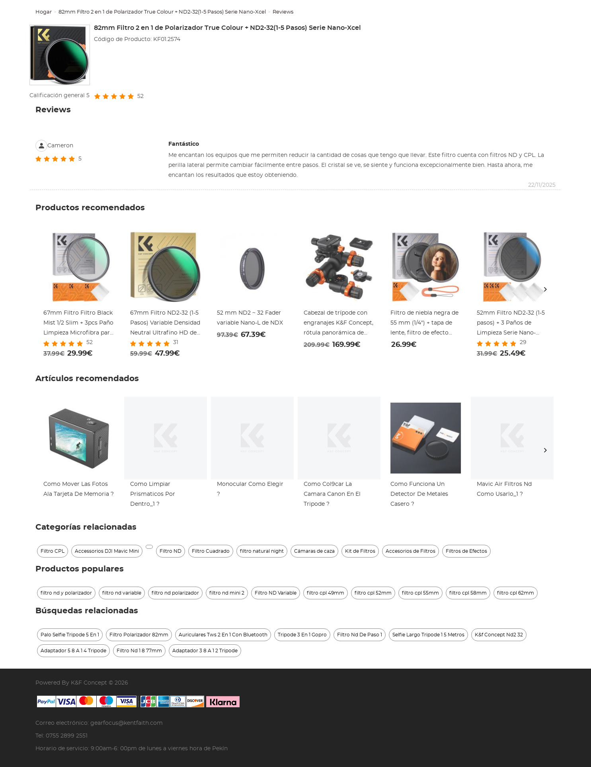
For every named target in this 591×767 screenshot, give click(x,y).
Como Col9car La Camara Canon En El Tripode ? (332, 494)
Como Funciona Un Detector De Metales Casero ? (419, 494)
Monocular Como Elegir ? (250, 489)
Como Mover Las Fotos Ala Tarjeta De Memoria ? (78, 489)
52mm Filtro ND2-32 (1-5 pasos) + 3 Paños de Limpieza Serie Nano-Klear (511, 324)
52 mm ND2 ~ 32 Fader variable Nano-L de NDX (250, 318)
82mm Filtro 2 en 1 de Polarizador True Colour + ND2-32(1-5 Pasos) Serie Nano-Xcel (162, 12)
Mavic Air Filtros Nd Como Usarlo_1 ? (504, 489)
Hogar (43, 12)
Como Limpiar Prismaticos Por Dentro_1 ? (152, 494)
